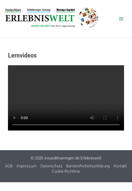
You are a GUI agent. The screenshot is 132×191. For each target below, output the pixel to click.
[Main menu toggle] (121, 18)
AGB (8, 166)
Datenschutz (51, 166)
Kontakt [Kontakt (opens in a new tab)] (120, 166)
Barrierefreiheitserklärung (88, 166)
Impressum (26, 166)
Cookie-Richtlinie (66, 171)
